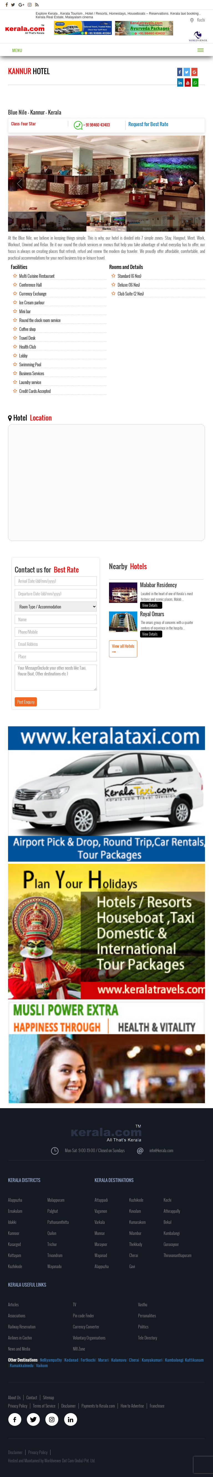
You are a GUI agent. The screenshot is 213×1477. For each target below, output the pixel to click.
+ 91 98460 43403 (92, 125)
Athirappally (172, 1211)
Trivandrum (54, 1255)
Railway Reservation (22, 1327)
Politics (143, 1327)
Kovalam (135, 1211)
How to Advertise (132, 1406)
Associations (16, 1315)
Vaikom (42, 1365)
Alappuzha (15, 1200)
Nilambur (135, 1233)
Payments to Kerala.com (98, 1406)
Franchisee (157, 1406)
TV (74, 1304)
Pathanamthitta (58, 1222)
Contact (31, 1397)
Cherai (133, 1255)
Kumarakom (137, 1222)
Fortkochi (89, 1360)
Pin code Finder (83, 1315)
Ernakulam (15, 1211)
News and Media (19, 1349)
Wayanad (101, 1255)
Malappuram (55, 1200)
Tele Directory (147, 1338)
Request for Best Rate (148, 124)
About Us (14, 1397)
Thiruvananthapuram (177, 1255)
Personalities (147, 1315)
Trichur (52, 1244)
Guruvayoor (171, 1244)
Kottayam (14, 1255)
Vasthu (142, 1304)
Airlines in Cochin (20, 1338)
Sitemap (48, 1397)
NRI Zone (79, 1349)
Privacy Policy (17, 1406)
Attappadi (101, 1200)
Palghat (52, 1211)
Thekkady (135, 1244)
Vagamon (101, 1211)
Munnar (100, 1233)
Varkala (100, 1222)
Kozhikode (15, 1266)
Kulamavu (119, 1360)
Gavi (132, 1266)
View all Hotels (123, 646)
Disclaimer (68, 1406)
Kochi (167, 1200)
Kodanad (71, 1360)
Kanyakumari (152, 1360)
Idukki (12, 1222)
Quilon (51, 1233)
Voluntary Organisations (89, 1338)
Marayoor (101, 1244)
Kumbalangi (172, 1233)
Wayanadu (54, 1266)
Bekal (167, 1222)
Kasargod (14, 1244)
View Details (150, 605)
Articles (13, 1304)
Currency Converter (86, 1327)
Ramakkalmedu (22, 1365)
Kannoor (13, 1233)
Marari (103, 1360)
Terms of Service (44, 1406)
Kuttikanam (194, 1360)
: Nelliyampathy (49, 1360)
